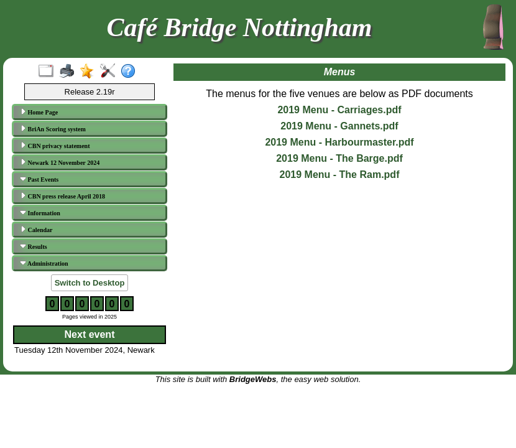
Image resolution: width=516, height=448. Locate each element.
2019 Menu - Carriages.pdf (339, 110)
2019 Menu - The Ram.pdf (340, 174)
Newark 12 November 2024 (59, 162)
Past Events (39, 179)
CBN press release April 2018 (62, 196)
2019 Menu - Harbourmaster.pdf (339, 142)
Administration (44, 263)
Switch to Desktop (90, 282)
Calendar (36, 229)
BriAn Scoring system (53, 129)
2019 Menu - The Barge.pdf (339, 158)
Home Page (39, 112)
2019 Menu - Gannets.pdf (339, 126)
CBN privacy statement (55, 145)
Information (40, 213)
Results (33, 246)
